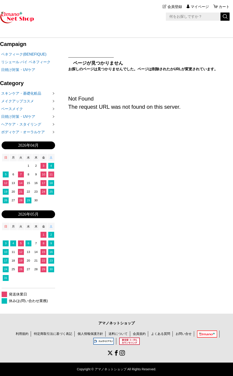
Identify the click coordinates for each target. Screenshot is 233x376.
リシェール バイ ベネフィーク (26, 62)
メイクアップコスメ (17, 101)
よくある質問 (160, 334)
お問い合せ (184, 334)
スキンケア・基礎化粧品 (21, 93)
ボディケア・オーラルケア (23, 132)
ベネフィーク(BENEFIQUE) (23, 54)
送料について (118, 334)
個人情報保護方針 (90, 334)
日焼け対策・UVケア (18, 70)
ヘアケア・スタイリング (21, 124)
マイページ (200, 7)
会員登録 (174, 7)
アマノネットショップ (116, 323)
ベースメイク (12, 109)
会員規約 (139, 334)
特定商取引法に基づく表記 (53, 334)
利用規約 (22, 334)
